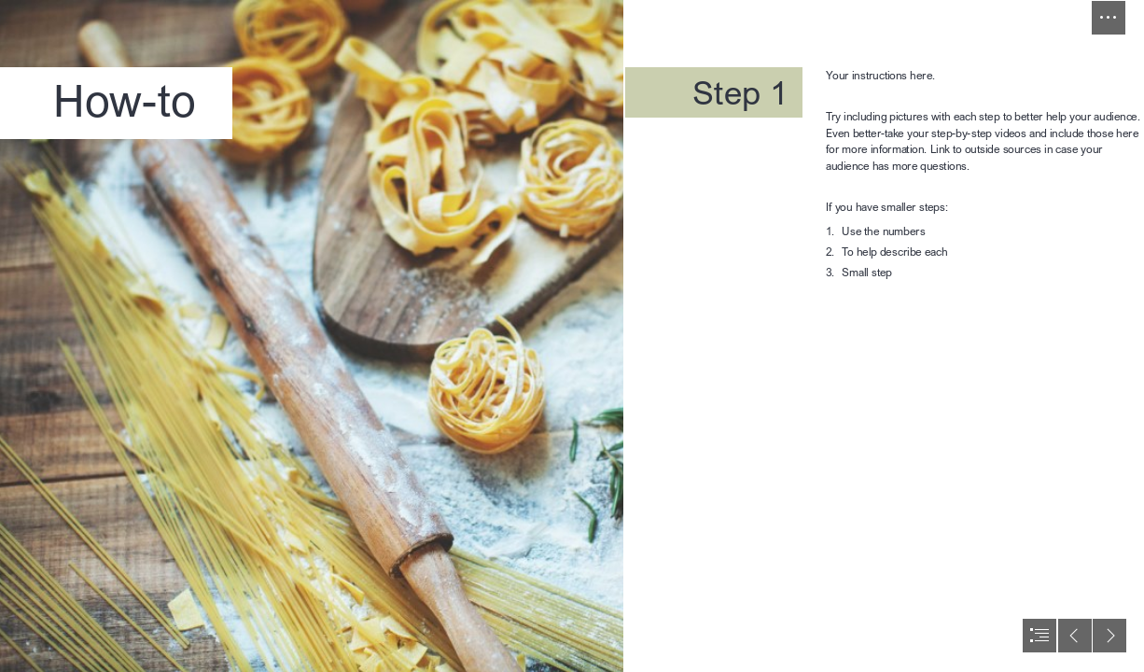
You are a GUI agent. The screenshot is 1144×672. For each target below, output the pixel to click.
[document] (572, 336)
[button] (1108, 18)
